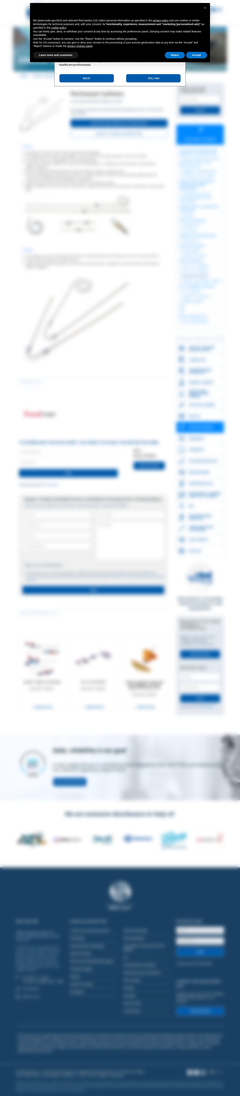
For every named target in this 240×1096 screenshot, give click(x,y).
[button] (205, 8)
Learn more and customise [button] (55, 55)
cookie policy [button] (58, 27)
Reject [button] (175, 55)
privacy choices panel (79, 46)
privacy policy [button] (161, 20)
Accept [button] (196, 55)
